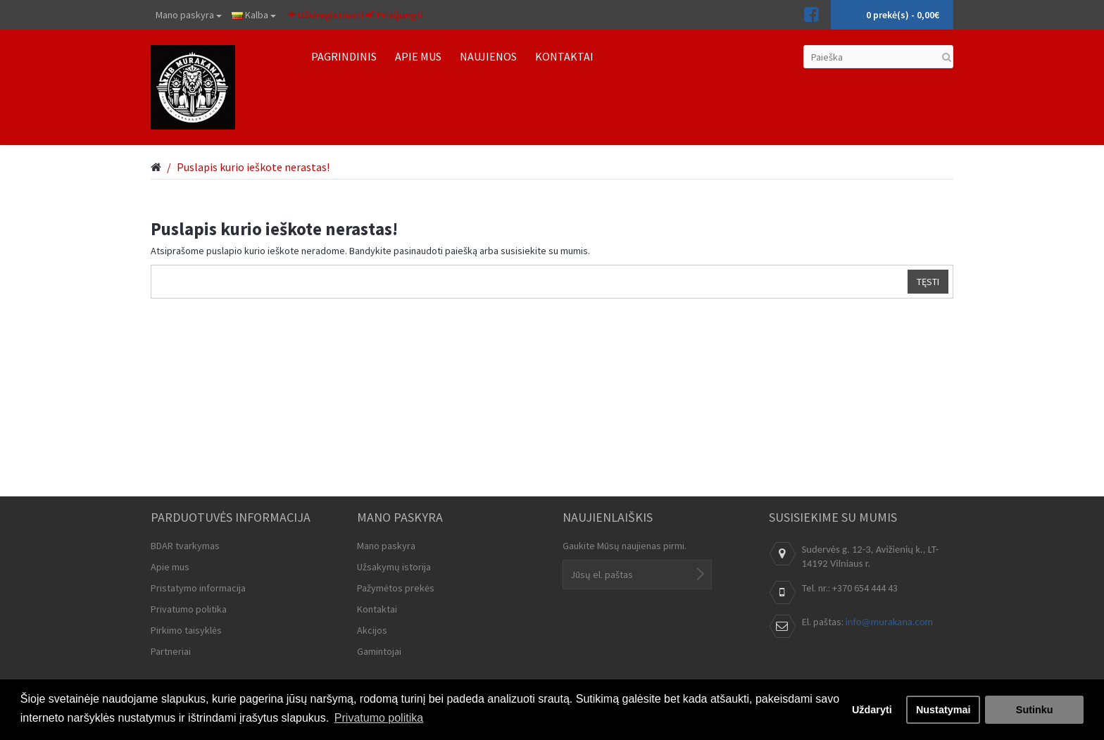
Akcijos (372, 630)
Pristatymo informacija (198, 588)
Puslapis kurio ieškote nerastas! (253, 167)
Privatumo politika (189, 609)
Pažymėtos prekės (395, 588)
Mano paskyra (189, 14)
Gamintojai (379, 651)
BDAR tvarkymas (185, 545)
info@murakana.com (890, 621)
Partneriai (171, 651)
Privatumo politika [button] (378, 718)
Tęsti (928, 281)
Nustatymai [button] (943, 709)
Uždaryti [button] (872, 709)
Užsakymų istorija (394, 566)
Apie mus (170, 566)
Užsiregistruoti (326, 14)
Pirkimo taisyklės (186, 630)
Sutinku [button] (1034, 709)
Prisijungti (394, 14)
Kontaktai (377, 609)
